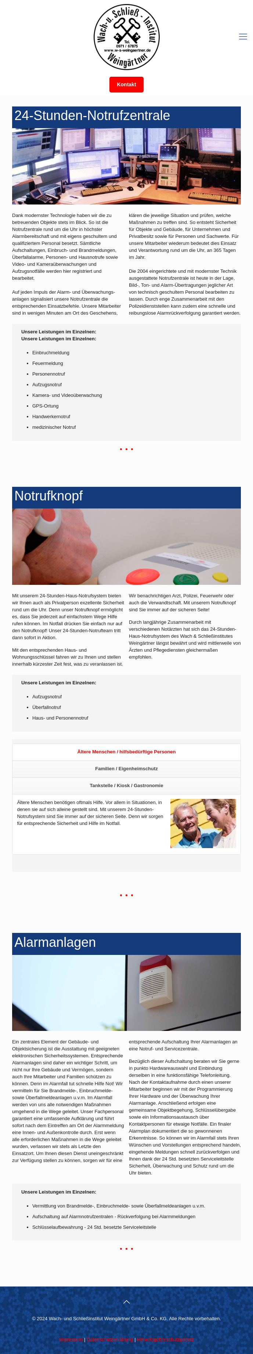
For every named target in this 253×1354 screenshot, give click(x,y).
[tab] (126, 752)
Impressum (71, 1339)
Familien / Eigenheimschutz (126, 768)
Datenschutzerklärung (110, 1339)
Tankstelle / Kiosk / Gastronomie (126, 785)
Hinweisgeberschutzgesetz (165, 1339)
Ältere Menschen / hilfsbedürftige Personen (126, 751)
